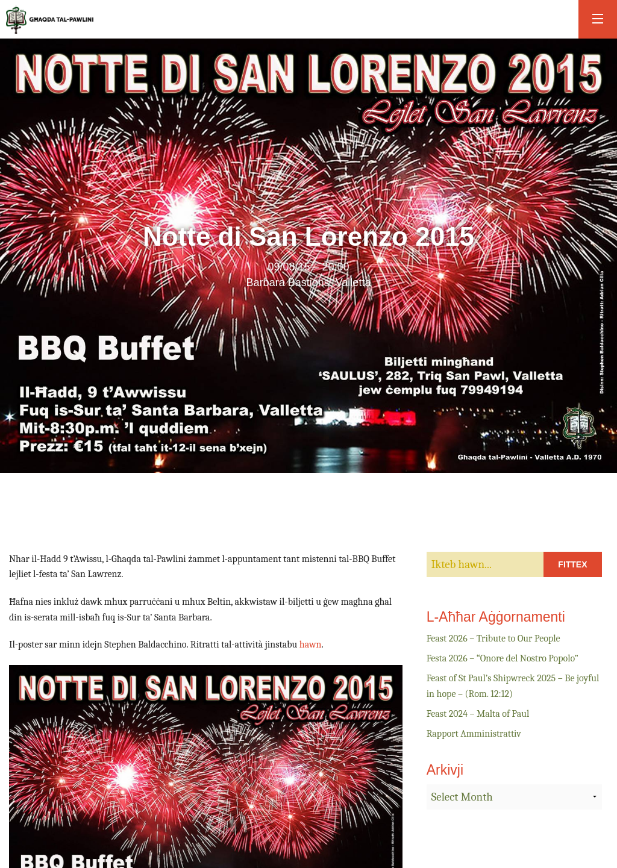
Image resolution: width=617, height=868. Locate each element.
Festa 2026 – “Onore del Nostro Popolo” (502, 658)
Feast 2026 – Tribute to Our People (493, 638)
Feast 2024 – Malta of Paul (478, 713)
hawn (310, 644)
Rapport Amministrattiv (474, 733)
